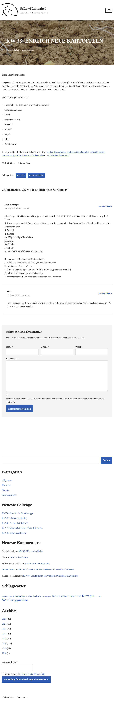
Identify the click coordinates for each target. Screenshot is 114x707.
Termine (5, 491)
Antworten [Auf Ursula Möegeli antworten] (105, 207)
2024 (4, 625)
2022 (4, 635)
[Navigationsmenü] (108, 10)
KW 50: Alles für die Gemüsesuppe (18, 514)
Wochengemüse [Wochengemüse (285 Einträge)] (15, 601)
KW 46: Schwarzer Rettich (14, 534)
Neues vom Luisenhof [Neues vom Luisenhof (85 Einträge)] (66, 597)
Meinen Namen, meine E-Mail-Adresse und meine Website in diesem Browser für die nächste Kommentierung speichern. (55, 401)
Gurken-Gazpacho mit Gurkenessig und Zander (68, 152)
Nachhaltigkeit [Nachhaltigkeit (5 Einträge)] (46, 597)
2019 (4, 649)
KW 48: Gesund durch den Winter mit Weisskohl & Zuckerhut (46, 571)
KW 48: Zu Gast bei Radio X (15, 524)
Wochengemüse (36, 176)
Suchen (106, 461)
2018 (4, 654)
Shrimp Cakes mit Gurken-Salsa (29, 156)
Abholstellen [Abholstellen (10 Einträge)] (7, 598)
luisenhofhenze (8, 571)
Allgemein (6, 481)
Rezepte (21, 176)
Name (9, 347)
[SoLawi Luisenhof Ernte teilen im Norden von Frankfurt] (25, 10)
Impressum (22, 698)
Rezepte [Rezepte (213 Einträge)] (88, 597)
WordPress (67, 704)
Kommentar (12, 359)
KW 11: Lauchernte (19, 558)
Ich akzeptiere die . (23, 675)
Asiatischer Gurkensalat (59, 156)
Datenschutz (8, 698)
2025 (4, 620)
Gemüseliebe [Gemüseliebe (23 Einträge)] (34, 597)
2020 (4, 644)
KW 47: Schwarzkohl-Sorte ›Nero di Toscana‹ (22, 529)
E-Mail (45, 347)
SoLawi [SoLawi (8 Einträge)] (98, 598)
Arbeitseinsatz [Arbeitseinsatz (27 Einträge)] (20, 597)
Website (78, 347)
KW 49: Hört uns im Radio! (14, 519)
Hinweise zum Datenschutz (33, 675)
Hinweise (6, 486)
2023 (4, 630)
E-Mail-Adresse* (17, 667)
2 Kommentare (28, 50)
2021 (4, 640)
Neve (44, 704)
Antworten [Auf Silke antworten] (105, 294)
